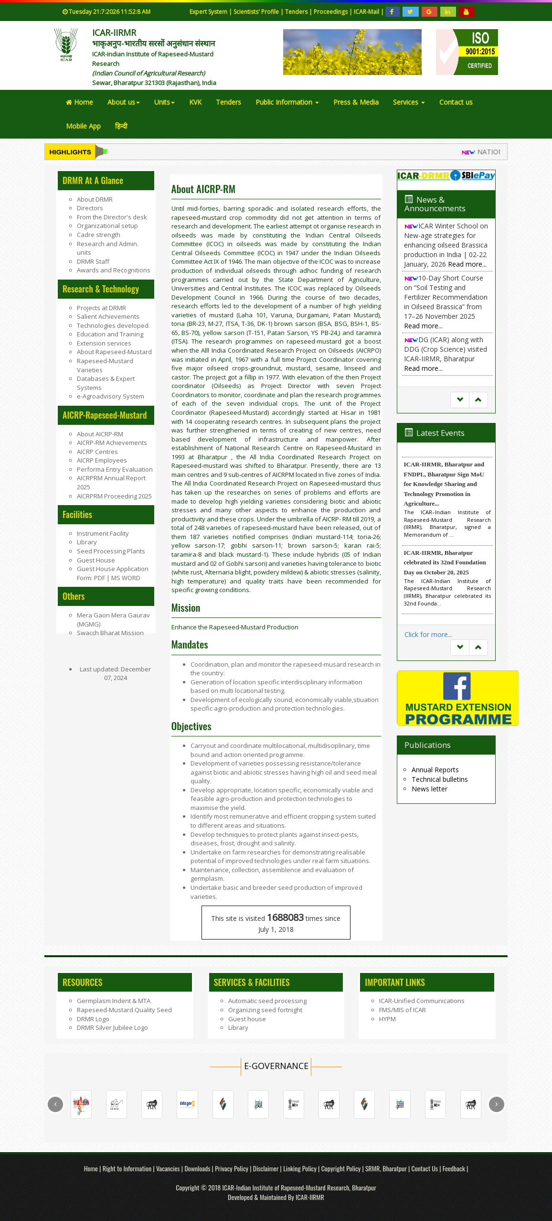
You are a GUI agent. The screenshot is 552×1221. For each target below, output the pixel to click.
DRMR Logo (93, 1019)
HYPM (387, 1019)
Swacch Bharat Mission (110, 632)
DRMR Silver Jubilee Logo (112, 1027)
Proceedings (331, 12)
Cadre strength (98, 234)
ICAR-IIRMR (310, 1197)
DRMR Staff (93, 261)
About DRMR (95, 199)
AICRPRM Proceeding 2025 (114, 496)
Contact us (456, 102)
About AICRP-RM (100, 434)
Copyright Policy (341, 1168)
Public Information (287, 102)
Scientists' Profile (257, 12)
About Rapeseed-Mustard (114, 351)
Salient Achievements (108, 316)
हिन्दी (121, 125)
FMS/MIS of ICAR (402, 1009)
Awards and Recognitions (113, 270)
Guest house (247, 1019)
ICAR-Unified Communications (422, 1000)
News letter (429, 788)
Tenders (297, 12)
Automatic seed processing (267, 1000)
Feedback (454, 1168)
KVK (195, 102)
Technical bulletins (440, 779)
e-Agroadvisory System (110, 396)
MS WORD (125, 577)
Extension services (104, 343)
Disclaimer (266, 1168)
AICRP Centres (97, 451)
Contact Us (425, 1168)
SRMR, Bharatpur (386, 1168)
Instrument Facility (103, 533)
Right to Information (128, 1168)
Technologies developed (113, 325)
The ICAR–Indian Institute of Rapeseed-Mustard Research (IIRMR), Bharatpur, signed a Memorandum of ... (447, 523)
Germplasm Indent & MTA (113, 1000)
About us (123, 102)
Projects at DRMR (101, 307)
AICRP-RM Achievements (112, 442)
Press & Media (356, 102)
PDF (100, 577)
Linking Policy (300, 1168)
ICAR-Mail (367, 12)
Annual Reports (435, 769)
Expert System (208, 12)
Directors (90, 208)
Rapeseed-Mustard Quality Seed (124, 1009)
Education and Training (110, 334)
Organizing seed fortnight (265, 1009)
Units (164, 102)
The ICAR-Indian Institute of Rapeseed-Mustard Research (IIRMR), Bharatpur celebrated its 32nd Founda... (447, 592)
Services (409, 102)
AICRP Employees (102, 460)
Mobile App (83, 125)
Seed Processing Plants (111, 551)
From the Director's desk (112, 217)
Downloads (197, 1168)
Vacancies (168, 1168)
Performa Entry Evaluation (115, 469)
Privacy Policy (232, 1168)
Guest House (96, 560)
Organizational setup (107, 225)
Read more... (467, 264)
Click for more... (428, 634)
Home (79, 102)
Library (87, 542)
